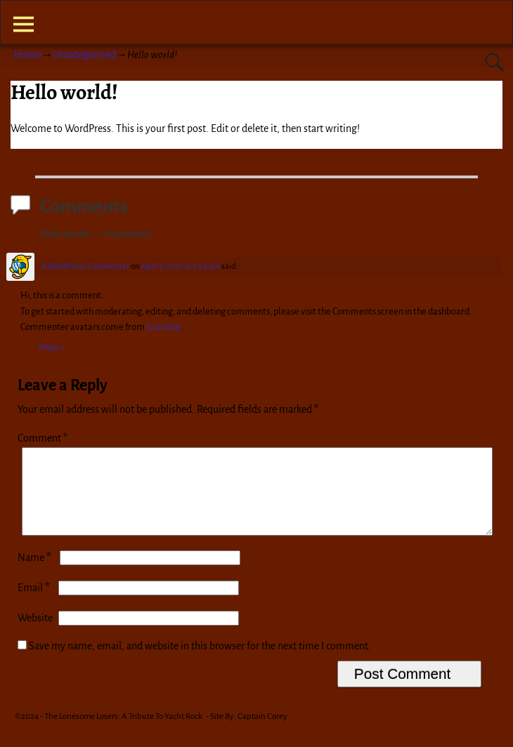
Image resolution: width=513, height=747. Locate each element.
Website (35, 634)
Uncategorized (84, 54)
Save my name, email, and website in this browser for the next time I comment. (200, 662)
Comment (44, 438)
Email (35, 604)
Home (27, 54)
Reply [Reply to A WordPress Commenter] (52, 347)
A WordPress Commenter (85, 266)
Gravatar (163, 327)
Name (36, 574)
